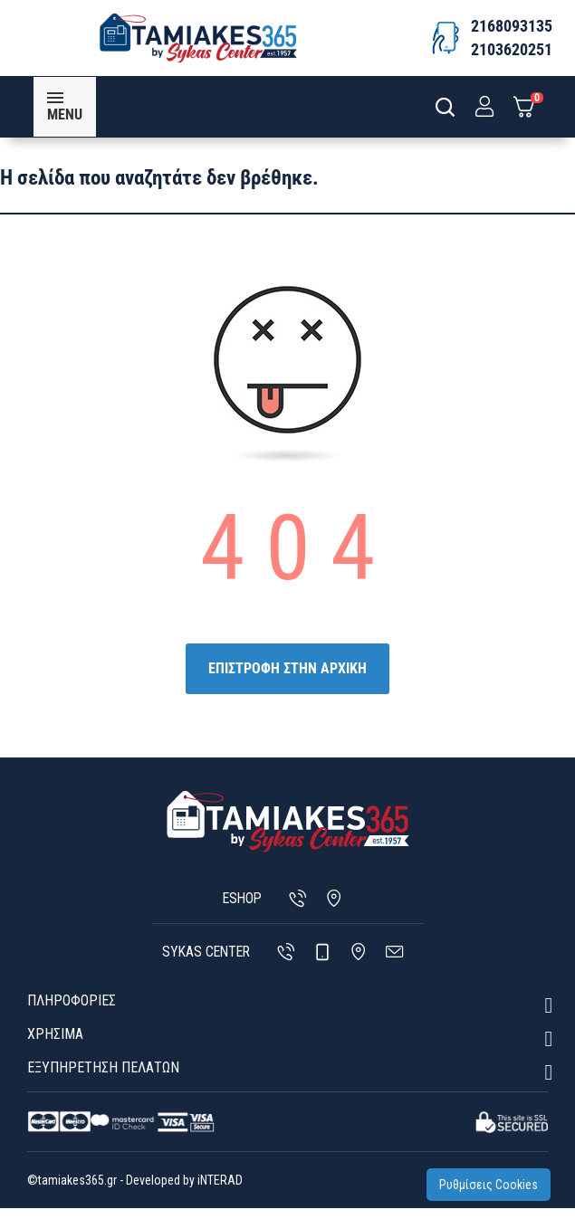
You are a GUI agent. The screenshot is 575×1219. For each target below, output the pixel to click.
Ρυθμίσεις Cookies (495, 1191)
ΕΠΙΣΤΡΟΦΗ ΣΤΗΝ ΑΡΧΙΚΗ (287, 679)
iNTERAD (219, 1191)
